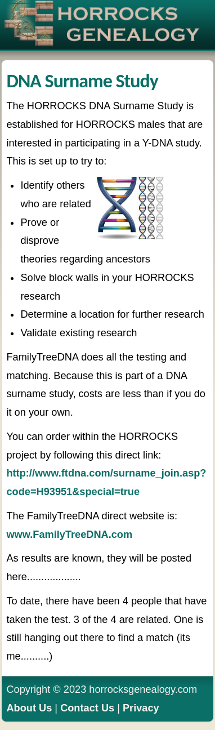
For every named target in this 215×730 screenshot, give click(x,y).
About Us (29, 708)
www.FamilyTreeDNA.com (69, 534)
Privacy (141, 708)
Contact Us (87, 708)
